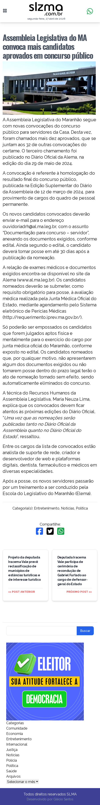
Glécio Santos (63, 799)
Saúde (11, 771)
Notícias (67, 508)
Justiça (12, 750)
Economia (14, 734)
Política (82, 508)
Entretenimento (46, 508)
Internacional (16, 744)
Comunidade (16, 728)
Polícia (11, 760)
